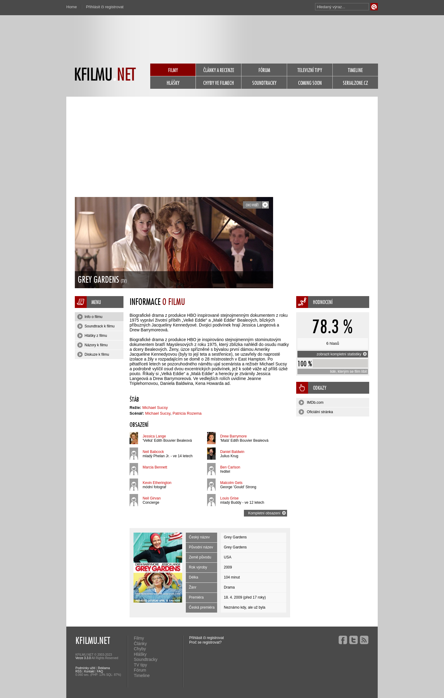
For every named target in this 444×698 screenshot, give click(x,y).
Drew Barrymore (233, 436)
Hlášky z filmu (92, 335)
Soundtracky (146, 659)
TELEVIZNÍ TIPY (309, 70)
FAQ (100, 671)
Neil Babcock (153, 452)
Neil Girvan (152, 498)
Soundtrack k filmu (96, 326)
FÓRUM (264, 70)
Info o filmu (89, 317)
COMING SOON (310, 82)
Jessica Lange (154, 436)
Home (71, 7)
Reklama (104, 668)
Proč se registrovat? (205, 642)
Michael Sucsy (155, 407)
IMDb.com (311, 402)
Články (140, 643)
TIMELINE (355, 70)
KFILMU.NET (92, 640)
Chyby (140, 648)
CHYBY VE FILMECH (218, 82)
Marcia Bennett (155, 467)
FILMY (173, 70)
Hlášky (140, 654)
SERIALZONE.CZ (355, 82)
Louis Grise (229, 498)
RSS (78, 671)
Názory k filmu (92, 345)
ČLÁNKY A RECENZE (218, 70)
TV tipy (140, 664)
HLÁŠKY (173, 82)
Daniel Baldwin (232, 452)
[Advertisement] (222, 142)
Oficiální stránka (316, 412)
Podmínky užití (85, 668)
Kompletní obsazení (267, 513)
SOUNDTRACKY (264, 82)
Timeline (142, 675)
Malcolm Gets (231, 483)
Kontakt (89, 671)
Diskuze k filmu (93, 354)
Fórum (140, 670)
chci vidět (252, 205)
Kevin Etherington (157, 483)
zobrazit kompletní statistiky (342, 354)
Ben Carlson (230, 467)
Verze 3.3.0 (83, 658)
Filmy (139, 638)
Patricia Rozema (186, 413)
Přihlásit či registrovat (105, 7)
